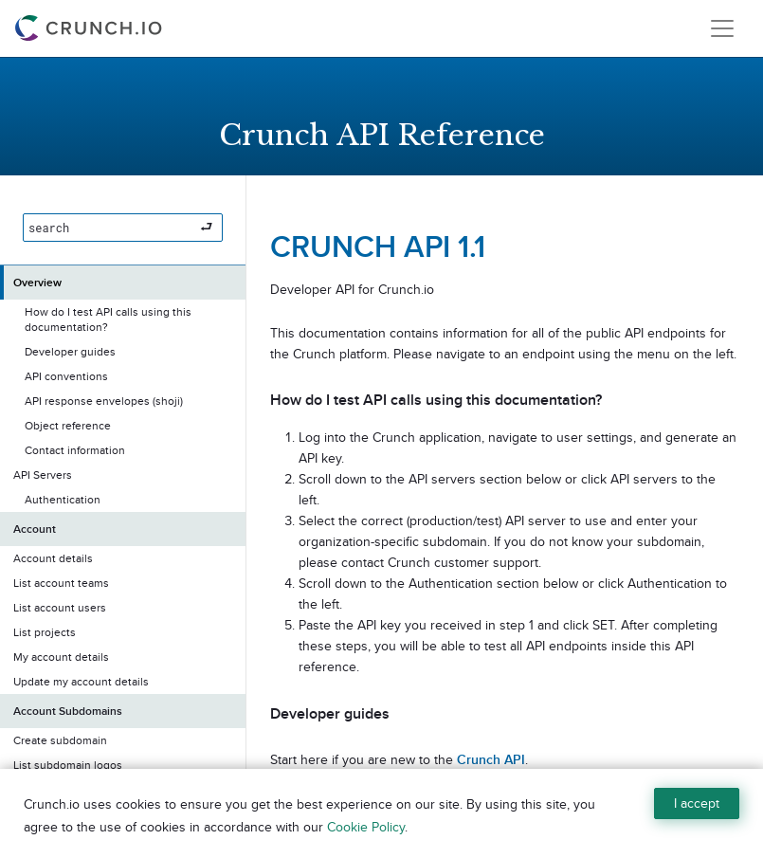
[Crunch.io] (91, 28)
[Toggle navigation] (722, 28)
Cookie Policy (366, 826)
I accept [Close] (696, 803)
